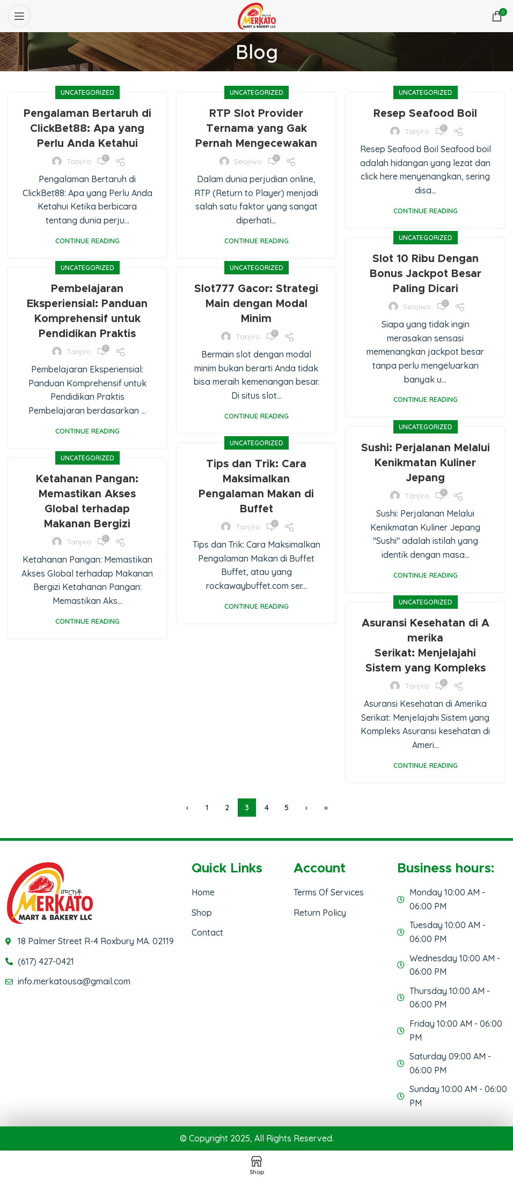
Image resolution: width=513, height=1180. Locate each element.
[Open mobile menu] (19, 16)
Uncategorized (87, 92)
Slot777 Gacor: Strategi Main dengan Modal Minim (256, 303)
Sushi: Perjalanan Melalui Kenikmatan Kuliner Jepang (425, 463)
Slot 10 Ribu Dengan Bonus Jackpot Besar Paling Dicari (425, 273)
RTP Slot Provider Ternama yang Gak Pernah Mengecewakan (256, 128)
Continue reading (87, 240)
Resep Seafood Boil (425, 113)
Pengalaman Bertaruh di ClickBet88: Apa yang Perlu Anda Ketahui (87, 128)
